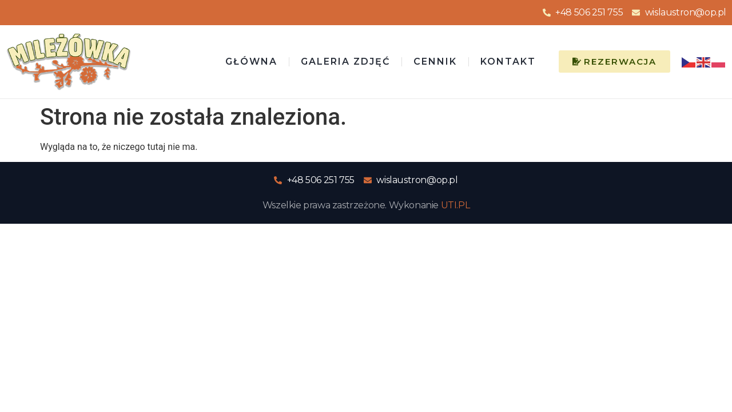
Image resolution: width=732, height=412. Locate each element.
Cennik (435, 61)
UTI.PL (455, 205)
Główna (251, 61)
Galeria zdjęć (345, 61)
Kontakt (508, 61)
